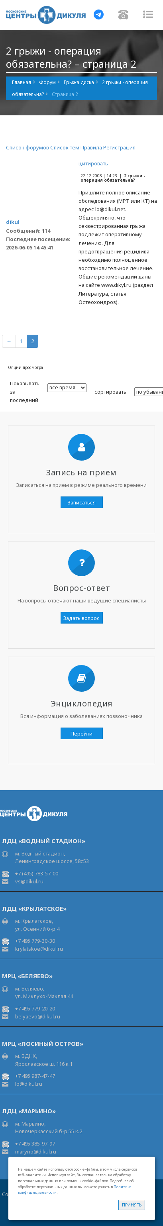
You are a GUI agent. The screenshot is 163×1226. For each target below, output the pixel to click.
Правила (91, 147)
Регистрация (119, 147)
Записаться (82, 502)
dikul (13, 222)
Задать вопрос (81, 618)
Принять (131, 1205)
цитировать (93, 163)
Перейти (81, 733)
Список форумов (27, 147)
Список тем (64, 147)
